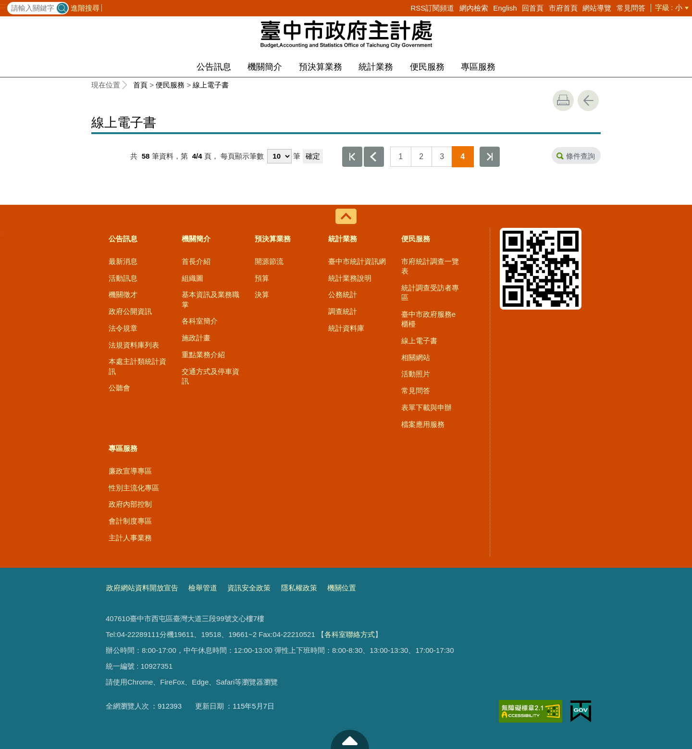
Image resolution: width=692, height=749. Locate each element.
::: (3, 6)
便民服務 (427, 67)
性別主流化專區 (134, 488)
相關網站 (415, 357)
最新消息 (123, 261)
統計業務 (375, 67)
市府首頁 (563, 8)
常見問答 (631, 8)
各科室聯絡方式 (349, 634)
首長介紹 (196, 261)
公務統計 (342, 294)
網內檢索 (473, 8)
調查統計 (342, 311)
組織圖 (192, 278)
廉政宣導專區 (130, 471)
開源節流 (269, 261)
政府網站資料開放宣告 (142, 588)
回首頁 (533, 8)
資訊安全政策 (249, 588)
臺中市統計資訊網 (357, 261)
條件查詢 (580, 156)
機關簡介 (264, 67)
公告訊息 (214, 67)
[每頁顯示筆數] (279, 156)
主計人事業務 (130, 538)
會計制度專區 (130, 521)
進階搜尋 (85, 8)
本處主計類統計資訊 (137, 366)
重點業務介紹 (203, 354)
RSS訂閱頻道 (432, 8)
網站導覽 (596, 8)
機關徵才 (123, 294)
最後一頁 (490, 157)
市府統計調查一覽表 (430, 266)
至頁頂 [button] (350, 739)
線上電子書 (211, 85)
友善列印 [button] (563, 100)
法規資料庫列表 (134, 345)
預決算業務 (320, 67)
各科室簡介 (200, 321)
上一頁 (374, 157)
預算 (262, 278)
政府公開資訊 (130, 311)
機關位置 (341, 588)
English (505, 8)
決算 (262, 294)
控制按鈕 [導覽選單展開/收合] (346, 216)
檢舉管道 (202, 588)
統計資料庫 (346, 328)
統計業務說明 (349, 278)
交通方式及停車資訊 (210, 376)
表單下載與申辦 (426, 407)
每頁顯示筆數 (242, 156)
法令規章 (123, 328)
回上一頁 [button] (588, 100)
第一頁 (352, 157)
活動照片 (415, 374)
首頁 (140, 85)
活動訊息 (123, 278)
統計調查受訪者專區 (430, 292)
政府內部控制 (130, 504)
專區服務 (478, 67)
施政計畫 (196, 338)
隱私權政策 (299, 588)
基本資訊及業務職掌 (210, 299)
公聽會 (119, 388)
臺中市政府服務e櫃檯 (428, 319)
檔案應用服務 (423, 424)
